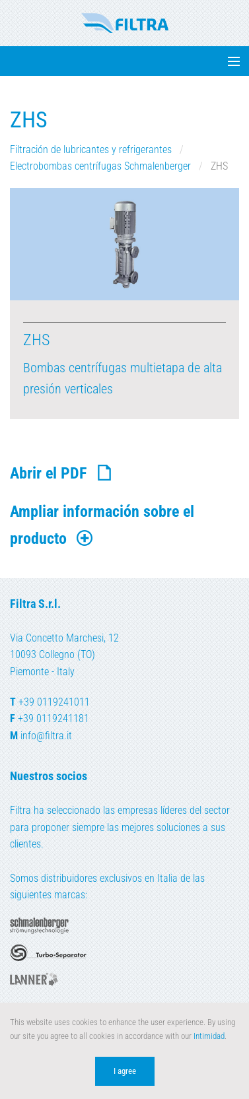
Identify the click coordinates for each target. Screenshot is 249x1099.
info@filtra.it (46, 735)
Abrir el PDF (62, 473)
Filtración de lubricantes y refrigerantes (92, 149)
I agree (125, 1071)
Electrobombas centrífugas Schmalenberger (102, 166)
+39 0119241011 (54, 702)
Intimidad (209, 1036)
